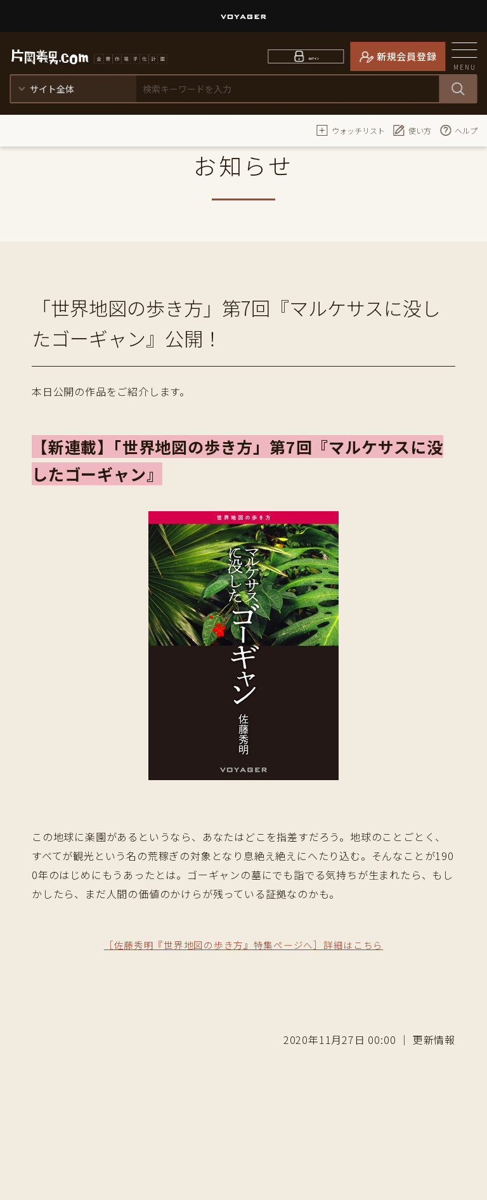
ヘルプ (458, 130)
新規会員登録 (407, 56)
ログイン (314, 56)
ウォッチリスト (350, 130)
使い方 (412, 130)
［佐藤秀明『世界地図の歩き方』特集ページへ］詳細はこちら (243, 944)
